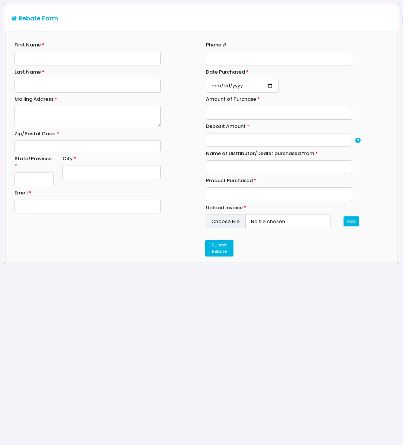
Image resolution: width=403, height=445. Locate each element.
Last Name (29, 71)
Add (351, 221)
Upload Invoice (226, 207)
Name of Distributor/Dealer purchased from (262, 153)
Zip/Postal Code (36, 133)
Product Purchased (231, 180)
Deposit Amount (227, 126)
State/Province (33, 162)
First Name (29, 44)
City (69, 158)
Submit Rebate (219, 248)
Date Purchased (227, 71)
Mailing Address (35, 99)
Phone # (216, 44)
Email (23, 192)
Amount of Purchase (233, 99)
